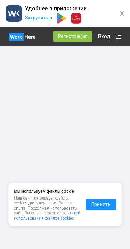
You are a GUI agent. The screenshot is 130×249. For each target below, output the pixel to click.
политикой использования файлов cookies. (47, 223)
